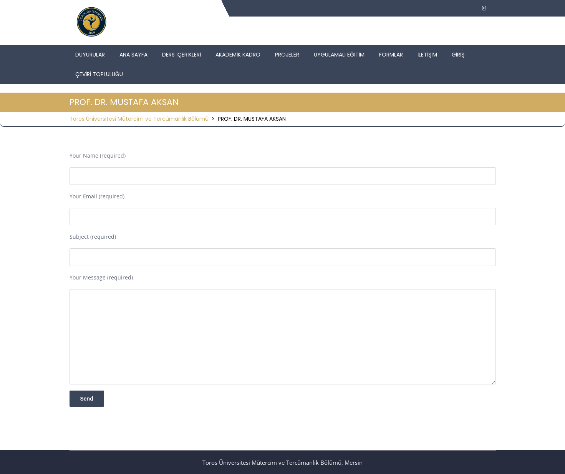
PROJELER (287, 54)
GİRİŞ (458, 54)
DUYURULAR (90, 54)
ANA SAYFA (133, 54)
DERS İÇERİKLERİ (181, 54)
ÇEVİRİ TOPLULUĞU (99, 74)
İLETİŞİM (427, 54)
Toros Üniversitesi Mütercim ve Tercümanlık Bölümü (139, 119)
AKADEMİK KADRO (237, 54)
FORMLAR (391, 54)
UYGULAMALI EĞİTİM (339, 54)
